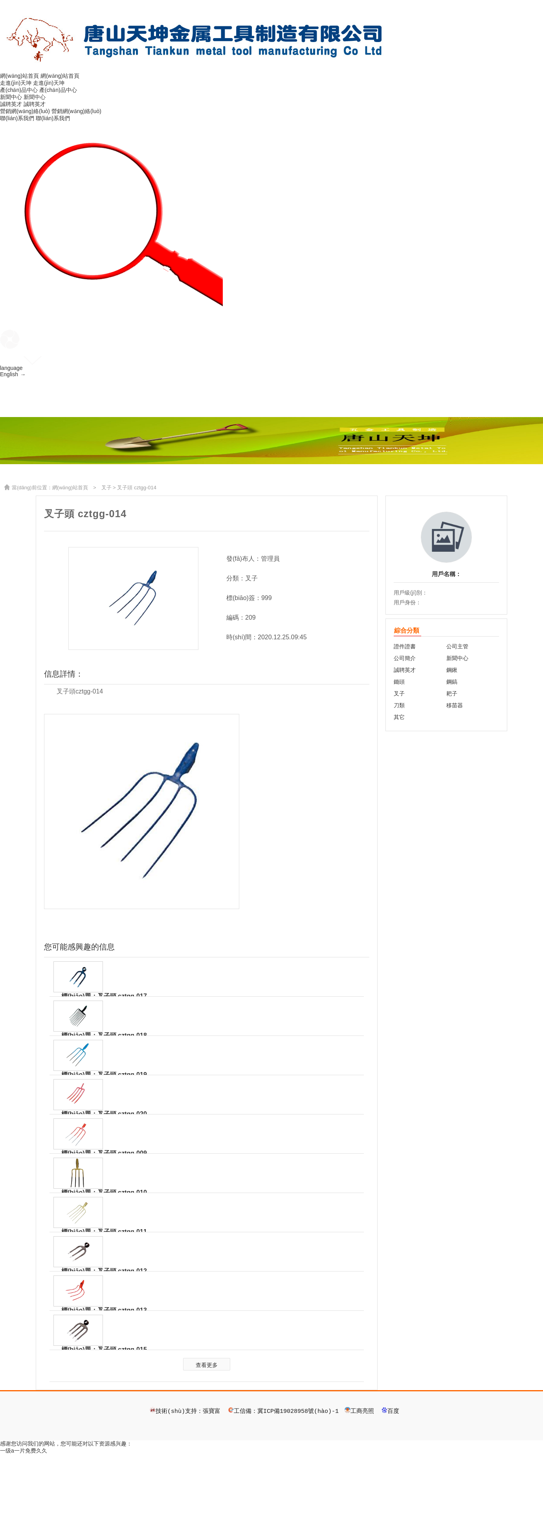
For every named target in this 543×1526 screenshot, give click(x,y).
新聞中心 (11, 97)
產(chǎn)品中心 (19, 90)
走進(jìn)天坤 (15, 83)
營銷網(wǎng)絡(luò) (25, 111)
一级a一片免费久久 (23, 1522)
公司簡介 (405, 729)
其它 (399, 788)
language (11, 368)
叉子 (106, 559)
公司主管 (457, 718)
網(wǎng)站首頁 (19, 76)
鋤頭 (399, 753)
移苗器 (454, 777)
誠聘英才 (11, 104)
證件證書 (405, 718)
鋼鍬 (451, 741)
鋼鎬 (451, 753)
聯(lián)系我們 (17, 118)
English (12, 375)
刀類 (399, 777)
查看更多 (207, 1436)
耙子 (451, 765)
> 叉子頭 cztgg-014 (134, 559)
